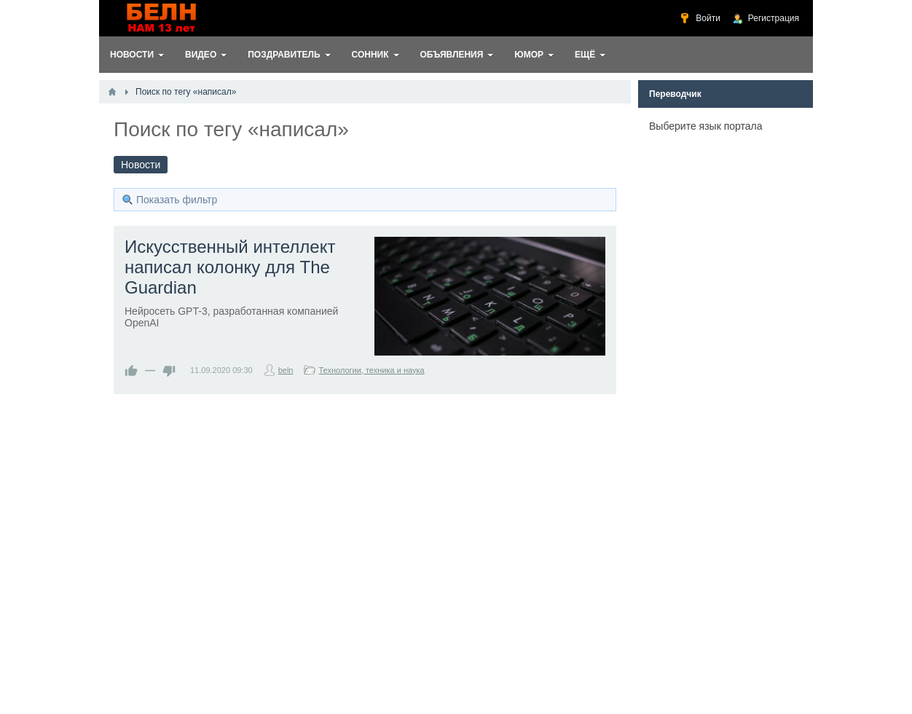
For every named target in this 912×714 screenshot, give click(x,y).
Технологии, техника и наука (371, 370)
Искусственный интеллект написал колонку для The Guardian (230, 267)
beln (286, 370)
